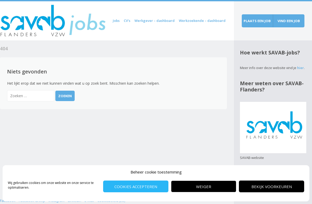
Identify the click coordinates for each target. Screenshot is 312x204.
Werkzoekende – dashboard (202, 20)
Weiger (203, 186)
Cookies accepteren (135, 186)
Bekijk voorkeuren (271, 186)
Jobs (116, 20)
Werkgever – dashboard (154, 20)
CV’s (127, 20)
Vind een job (289, 20)
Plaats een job (257, 20)
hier (300, 67)
